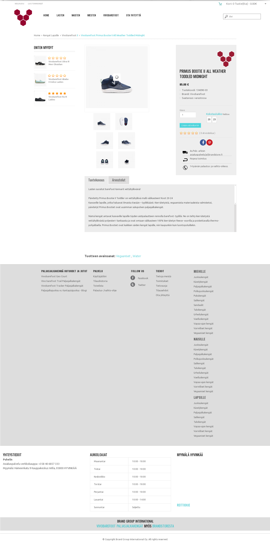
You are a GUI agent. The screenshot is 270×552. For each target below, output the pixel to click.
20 (209, 119)
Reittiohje (183, 505)
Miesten (91, 15)
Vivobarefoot (111, 15)
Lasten (60, 15)
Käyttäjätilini (99, 276)
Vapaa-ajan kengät (204, 323)
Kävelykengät (201, 282)
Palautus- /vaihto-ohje (105, 290)
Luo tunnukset (35, 4)
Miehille (200, 271)
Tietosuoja (161, 286)
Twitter (142, 285)
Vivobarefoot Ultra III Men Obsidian (51, 60)
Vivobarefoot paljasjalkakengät (120, 525)
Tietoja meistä (163, 276)
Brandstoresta (163, 525)
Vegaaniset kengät (203, 333)
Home (46, 15)
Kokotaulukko (214, 114)
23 (214, 119)
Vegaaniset (123, 256)
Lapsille (200, 397)
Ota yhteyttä (163, 295)
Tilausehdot (162, 290)
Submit (226, 16)
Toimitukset (162, 281)
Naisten (76, 15)
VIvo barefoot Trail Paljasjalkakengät (60, 281)
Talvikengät (200, 310)
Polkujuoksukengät (204, 291)
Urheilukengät (201, 314)
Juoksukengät (201, 277)
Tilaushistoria (100, 281)
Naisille (199, 339)
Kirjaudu (19, 4)
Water (137, 256)
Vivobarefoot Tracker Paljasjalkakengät (62, 286)
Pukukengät (200, 295)
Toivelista (98, 286)
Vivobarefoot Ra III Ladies (50, 96)
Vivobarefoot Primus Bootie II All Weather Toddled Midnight (25, 17)
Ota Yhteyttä (133, 15)
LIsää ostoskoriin (190, 125)
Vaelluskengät (201, 319)
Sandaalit (198, 305)
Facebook (143, 278)
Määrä (182, 110)
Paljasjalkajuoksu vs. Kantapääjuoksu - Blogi (64, 290)
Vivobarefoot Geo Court (54, 276)
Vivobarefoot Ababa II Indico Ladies (51, 78)
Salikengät (199, 300)
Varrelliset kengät (203, 328)
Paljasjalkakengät (203, 286)
